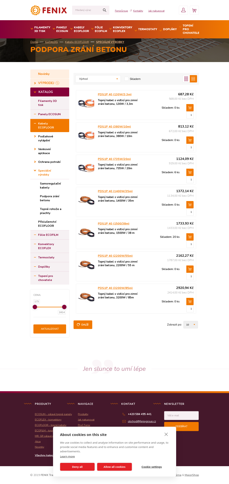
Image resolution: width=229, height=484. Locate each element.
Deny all (77, 466)
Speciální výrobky (110, 42)
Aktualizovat (50, 329)
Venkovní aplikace (44, 151)
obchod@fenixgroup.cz (142, 421)
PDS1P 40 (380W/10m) (114, 127)
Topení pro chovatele (45, 278)
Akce (38, 441)
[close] (166, 434)
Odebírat (181, 426)
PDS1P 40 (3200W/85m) (115, 288)
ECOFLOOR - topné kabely (50, 425)
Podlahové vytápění (45, 138)
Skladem (135, 79)
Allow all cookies (114, 466)
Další (84, 324)
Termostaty (46, 257)
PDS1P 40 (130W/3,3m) (115, 94)
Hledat (104, 10)
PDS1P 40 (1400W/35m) (115, 191)
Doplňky (44, 267)
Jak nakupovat (156, 11)
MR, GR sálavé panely (47, 436)
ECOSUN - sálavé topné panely (53, 414)
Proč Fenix (84, 425)
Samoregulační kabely (50, 186)
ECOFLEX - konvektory (48, 419)
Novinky (44, 74)
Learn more (67, 456)
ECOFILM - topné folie (48, 430)
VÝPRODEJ (46, 83)
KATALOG (51, 42)
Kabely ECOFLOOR (77, 42)
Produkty (83, 414)
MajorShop (192, 475)
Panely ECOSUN (49, 114)
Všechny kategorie (47, 455)
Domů (34, 42)
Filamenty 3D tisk (47, 103)
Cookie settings (151, 466)
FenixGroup (121, 11)
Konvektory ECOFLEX (46, 246)
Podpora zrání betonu (49, 198)
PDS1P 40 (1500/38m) (113, 224)
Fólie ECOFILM (48, 235)
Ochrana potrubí (49, 162)
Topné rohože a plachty (50, 211)
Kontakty (138, 11)
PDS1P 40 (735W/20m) (114, 159)
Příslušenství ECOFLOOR (47, 224)
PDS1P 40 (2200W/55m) (115, 256)
